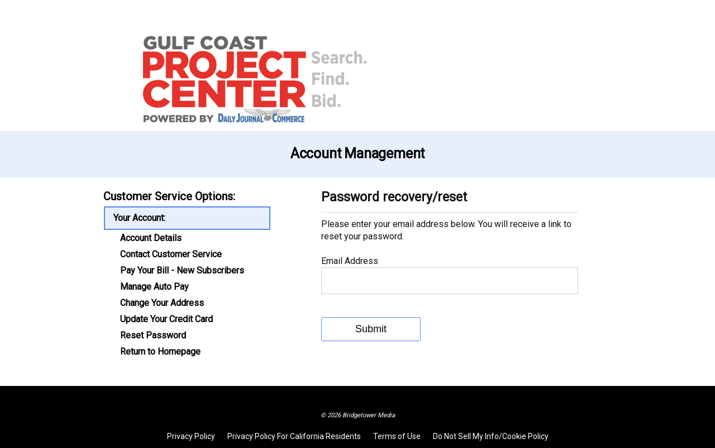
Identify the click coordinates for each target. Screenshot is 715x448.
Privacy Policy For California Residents (294, 436)
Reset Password (153, 336)
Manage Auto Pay (154, 287)
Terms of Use (397, 436)
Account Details (151, 238)
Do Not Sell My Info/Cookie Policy (491, 436)
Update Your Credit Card (166, 319)
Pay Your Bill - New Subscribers (182, 271)
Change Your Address (162, 303)
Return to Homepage (160, 352)
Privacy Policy (191, 436)
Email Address (349, 261)
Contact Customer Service (171, 254)
